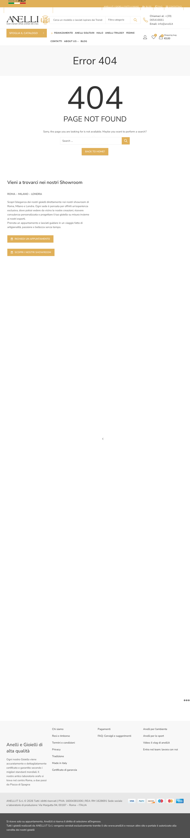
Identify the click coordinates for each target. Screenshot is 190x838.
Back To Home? (95, 151)
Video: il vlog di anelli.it (156, 742)
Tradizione (58, 756)
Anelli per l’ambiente (155, 729)
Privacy (56, 749)
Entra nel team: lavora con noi (160, 749)
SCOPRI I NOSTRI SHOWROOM (31, 252)
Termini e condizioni (63, 742)
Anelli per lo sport (153, 736)
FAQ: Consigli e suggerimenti (114, 736)
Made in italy (59, 763)
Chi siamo (57, 729)
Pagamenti (104, 729)
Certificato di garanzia (64, 770)
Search (135, 20)
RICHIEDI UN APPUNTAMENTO (30, 239)
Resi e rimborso (61, 736)
